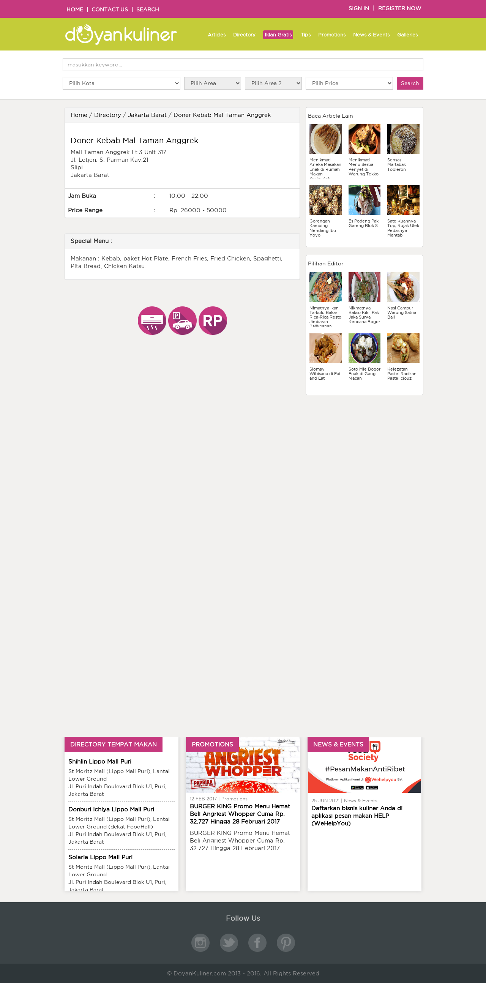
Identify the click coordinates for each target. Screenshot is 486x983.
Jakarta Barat (147, 115)
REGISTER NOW (399, 8)
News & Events (371, 34)
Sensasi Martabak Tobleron (396, 164)
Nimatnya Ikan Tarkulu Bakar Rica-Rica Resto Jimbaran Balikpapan (325, 317)
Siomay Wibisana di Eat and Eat (325, 373)
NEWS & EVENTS (338, 744)
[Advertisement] (364, 450)
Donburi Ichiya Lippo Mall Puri (111, 809)
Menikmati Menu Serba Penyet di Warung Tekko (364, 167)
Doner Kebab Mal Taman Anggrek (222, 115)
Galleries (407, 34)
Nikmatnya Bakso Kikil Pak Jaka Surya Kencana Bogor (364, 315)
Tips (306, 34)
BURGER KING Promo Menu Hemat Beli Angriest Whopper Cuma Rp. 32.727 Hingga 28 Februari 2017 (240, 814)
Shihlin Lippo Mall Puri (99, 761)
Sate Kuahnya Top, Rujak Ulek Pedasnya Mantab (403, 228)
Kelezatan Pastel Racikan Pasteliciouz (402, 373)
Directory (244, 34)
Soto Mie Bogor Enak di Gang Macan (364, 373)
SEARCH (147, 9)
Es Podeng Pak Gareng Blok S (364, 223)
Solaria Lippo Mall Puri (100, 857)
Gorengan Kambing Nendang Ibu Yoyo (322, 228)
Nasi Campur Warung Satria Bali (401, 312)
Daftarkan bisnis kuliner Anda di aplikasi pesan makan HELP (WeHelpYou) (356, 816)
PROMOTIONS (212, 744)
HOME (74, 9)
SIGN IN (359, 8)
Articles (217, 34)
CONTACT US (110, 9)
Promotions (332, 34)
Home (79, 115)
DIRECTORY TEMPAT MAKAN (113, 744)
